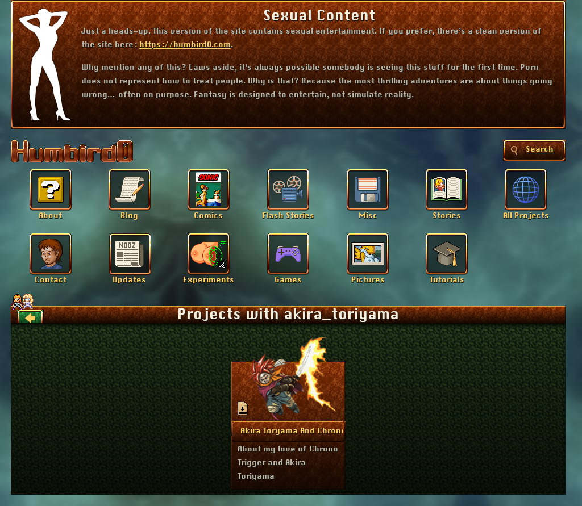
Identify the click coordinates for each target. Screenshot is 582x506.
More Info (289, 430)
